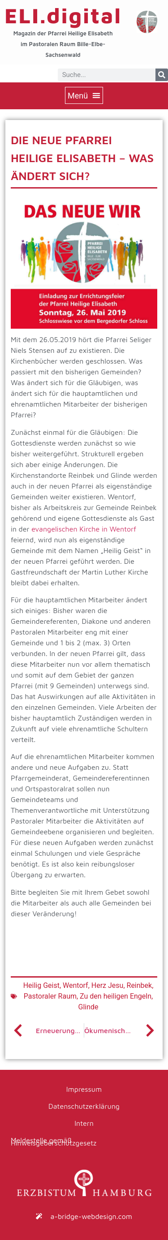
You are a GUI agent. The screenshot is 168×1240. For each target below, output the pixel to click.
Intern (84, 1123)
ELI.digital (63, 15)
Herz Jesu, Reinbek (121, 985)
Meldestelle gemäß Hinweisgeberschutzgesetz (53, 1141)
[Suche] (161, 75)
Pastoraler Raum (50, 996)
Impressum (84, 1089)
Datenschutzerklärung (84, 1106)
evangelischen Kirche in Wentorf (83, 529)
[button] (84, 95)
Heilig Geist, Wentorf (55, 985)
